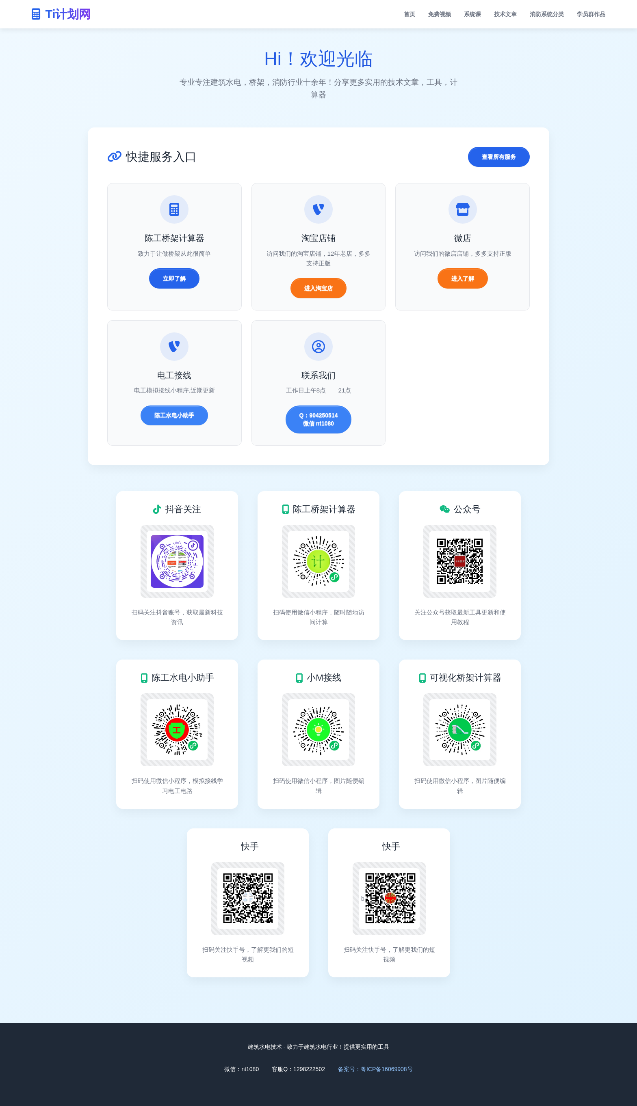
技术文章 (505, 14)
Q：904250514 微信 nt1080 (318, 419)
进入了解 (462, 278)
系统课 (472, 14)
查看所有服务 (499, 156)
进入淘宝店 (318, 288)
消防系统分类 (547, 14)
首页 (409, 14)
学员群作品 (591, 14)
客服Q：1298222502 (298, 1069)
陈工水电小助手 (174, 415)
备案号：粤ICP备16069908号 (375, 1069)
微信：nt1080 (241, 1069)
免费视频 (439, 14)
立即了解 (174, 278)
